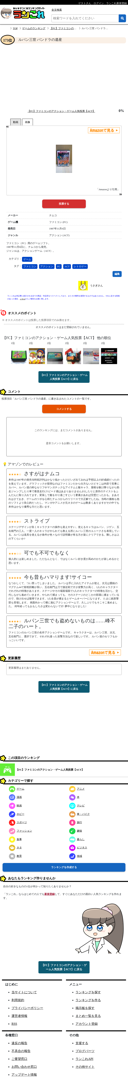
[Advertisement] (64, 76)
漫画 (15, 797)
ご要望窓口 (19, 1059)
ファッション (20, 830)
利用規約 (17, 1000)
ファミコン (29, 266)
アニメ (77, 788)
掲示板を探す (85, 1008)
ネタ (15, 847)
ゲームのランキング (33, 28)
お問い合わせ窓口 (24, 1066)
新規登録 (49, 894)
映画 (15, 805)
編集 (117, 273)
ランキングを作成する (64, 867)
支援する (81, 1043)
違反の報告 (19, 1043)
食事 (15, 839)
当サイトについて (24, 992)
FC (58, 266)
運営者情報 (19, 1016)
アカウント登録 (86, 1023)
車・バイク (79, 814)
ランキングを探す (88, 992)
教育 (15, 856)
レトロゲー (80, 266)
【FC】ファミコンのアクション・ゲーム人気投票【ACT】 (61, 111)
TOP (15, 28)
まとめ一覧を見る (88, 1016)
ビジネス (78, 847)
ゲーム (27, 259)
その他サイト (85, 1066)
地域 (75, 856)
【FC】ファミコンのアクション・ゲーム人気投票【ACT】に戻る (64, 377)
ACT (67, 266)
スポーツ (18, 822)
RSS (14, 1023)
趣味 (75, 830)
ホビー (16, 814)
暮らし (77, 839)
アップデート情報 (24, 1074)
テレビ (77, 805)
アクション (46, 266)
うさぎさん (96, 285)
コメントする (64, 408)
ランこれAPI (84, 1059)
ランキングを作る (88, 1000)
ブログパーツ (85, 1051)
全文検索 (57, 9)
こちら (22, 299)
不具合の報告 (21, 1051)
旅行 (75, 822)
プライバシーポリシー (27, 1008)
